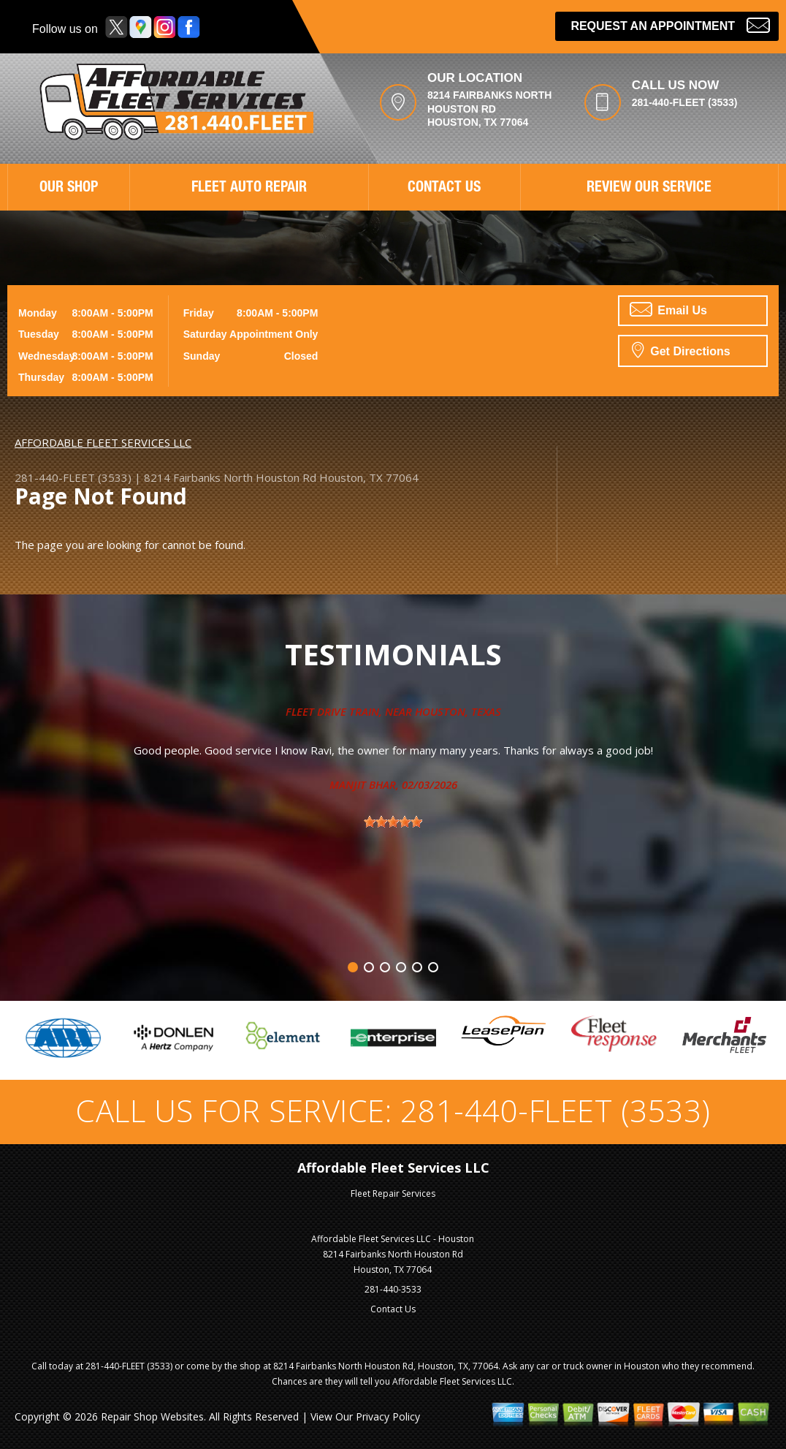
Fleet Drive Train (332, 711)
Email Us (668, 309)
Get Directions (681, 349)
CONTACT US (444, 188)
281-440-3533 (393, 1289)
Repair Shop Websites (152, 1416)
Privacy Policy (388, 1416)
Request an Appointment (670, 24)
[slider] (393, 822)
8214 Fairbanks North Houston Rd (230, 477)
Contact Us (393, 1309)
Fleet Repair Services (393, 1193)
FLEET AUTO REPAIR (249, 188)
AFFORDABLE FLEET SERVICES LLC (103, 442)
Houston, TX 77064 (369, 477)
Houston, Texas (458, 711)
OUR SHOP (68, 188)
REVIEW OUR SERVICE (649, 188)
